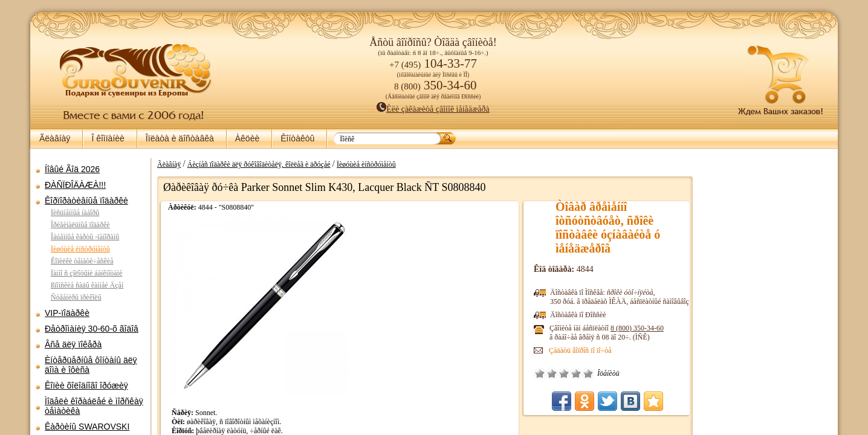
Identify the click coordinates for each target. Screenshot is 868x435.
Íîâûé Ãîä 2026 (72, 169)
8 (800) (637, 328)
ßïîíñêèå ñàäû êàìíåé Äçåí (87, 285)
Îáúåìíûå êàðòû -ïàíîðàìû (85, 237)
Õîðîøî (576, 373)
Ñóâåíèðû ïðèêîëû (76, 297)
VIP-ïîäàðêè (67, 313)
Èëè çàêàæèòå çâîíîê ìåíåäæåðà (433, 109)
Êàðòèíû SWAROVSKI (87, 426)
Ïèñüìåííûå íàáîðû (75, 212)
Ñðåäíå (564, 373)
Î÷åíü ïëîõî (540, 373)
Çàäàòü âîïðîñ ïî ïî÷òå (580, 350)
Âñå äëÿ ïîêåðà (73, 344)
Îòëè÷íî (588, 373)
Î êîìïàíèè (107, 138)
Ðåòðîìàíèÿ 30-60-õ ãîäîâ (91, 329)
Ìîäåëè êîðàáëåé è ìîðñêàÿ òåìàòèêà (94, 406)
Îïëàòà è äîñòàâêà (180, 138)
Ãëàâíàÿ (54, 138)
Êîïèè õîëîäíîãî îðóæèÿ (86, 385)
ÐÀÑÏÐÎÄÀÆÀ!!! (75, 185)
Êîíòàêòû (297, 138)
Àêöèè (247, 138)
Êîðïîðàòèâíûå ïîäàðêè (86, 200)
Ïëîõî (552, 373)
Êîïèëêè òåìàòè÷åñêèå (82, 261)
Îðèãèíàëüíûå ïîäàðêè (80, 225)
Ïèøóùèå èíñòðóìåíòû (80, 249)
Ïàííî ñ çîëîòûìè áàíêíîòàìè (86, 273)
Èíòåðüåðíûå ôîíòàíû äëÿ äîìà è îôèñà (91, 365)
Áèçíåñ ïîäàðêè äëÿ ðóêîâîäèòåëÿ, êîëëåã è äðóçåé (259, 164)
